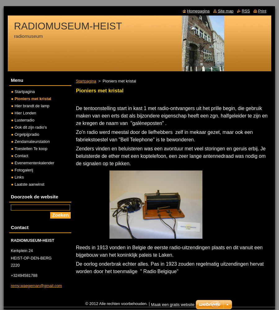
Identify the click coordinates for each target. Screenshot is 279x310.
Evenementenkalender (34, 163)
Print (262, 11)
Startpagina (86, 81)
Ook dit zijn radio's (31, 127)
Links (19, 177)
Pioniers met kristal (33, 98)
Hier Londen (25, 113)
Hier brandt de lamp (32, 106)
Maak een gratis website (172, 304)
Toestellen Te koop (31, 148)
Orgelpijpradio (27, 134)
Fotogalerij (24, 170)
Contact (21, 155)
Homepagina (198, 11)
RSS (246, 11)
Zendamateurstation (32, 141)
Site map (226, 11)
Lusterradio (24, 120)
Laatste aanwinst (29, 184)
